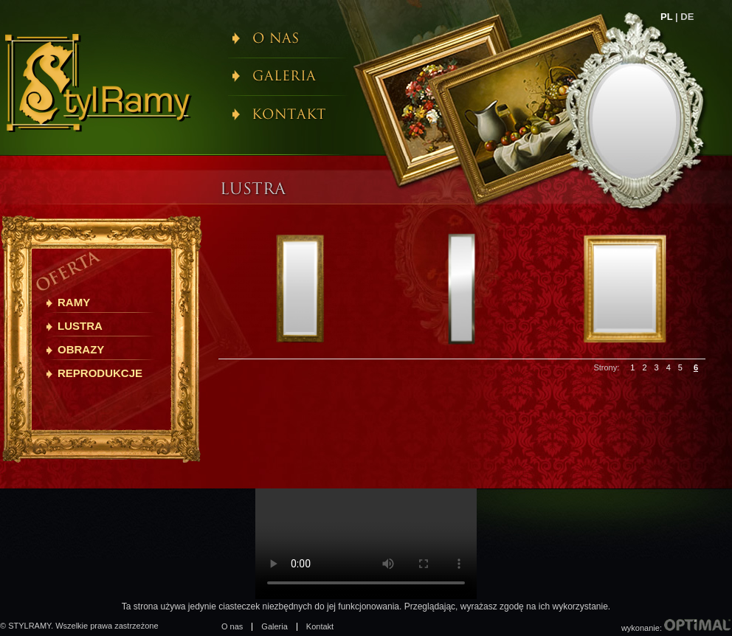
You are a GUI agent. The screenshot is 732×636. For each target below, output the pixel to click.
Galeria (274, 626)
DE (687, 16)
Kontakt (320, 626)
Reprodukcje (100, 373)
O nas (232, 626)
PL (666, 16)
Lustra (80, 325)
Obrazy (81, 349)
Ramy (74, 302)
